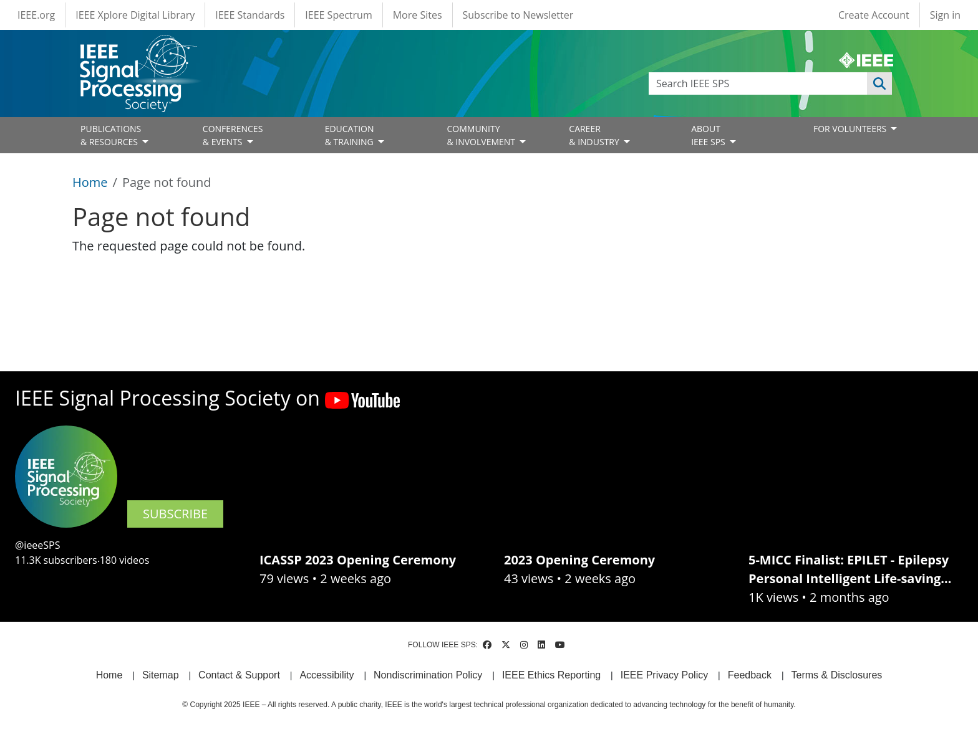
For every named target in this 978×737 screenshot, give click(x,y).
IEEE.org (36, 15)
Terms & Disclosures (837, 675)
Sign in (945, 15)
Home (90, 182)
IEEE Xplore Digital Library (135, 15)
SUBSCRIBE (175, 513)
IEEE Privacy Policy (664, 675)
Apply (879, 83)
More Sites (417, 15)
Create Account (873, 15)
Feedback (750, 675)
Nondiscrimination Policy (428, 675)
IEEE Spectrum (338, 15)
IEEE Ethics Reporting (551, 675)
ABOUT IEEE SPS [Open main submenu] (709, 135)
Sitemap (160, 675)
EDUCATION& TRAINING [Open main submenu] (350, 135)
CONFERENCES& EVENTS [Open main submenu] (233, 135)
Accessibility (326, 675)
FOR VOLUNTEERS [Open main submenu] (851, 129)
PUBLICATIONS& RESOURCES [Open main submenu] (110, 135)
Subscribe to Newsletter (518, 15)
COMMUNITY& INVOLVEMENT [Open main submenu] (482, 135)
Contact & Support (239, 675)
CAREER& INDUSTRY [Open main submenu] (595, 135)
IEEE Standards (249, 15)
